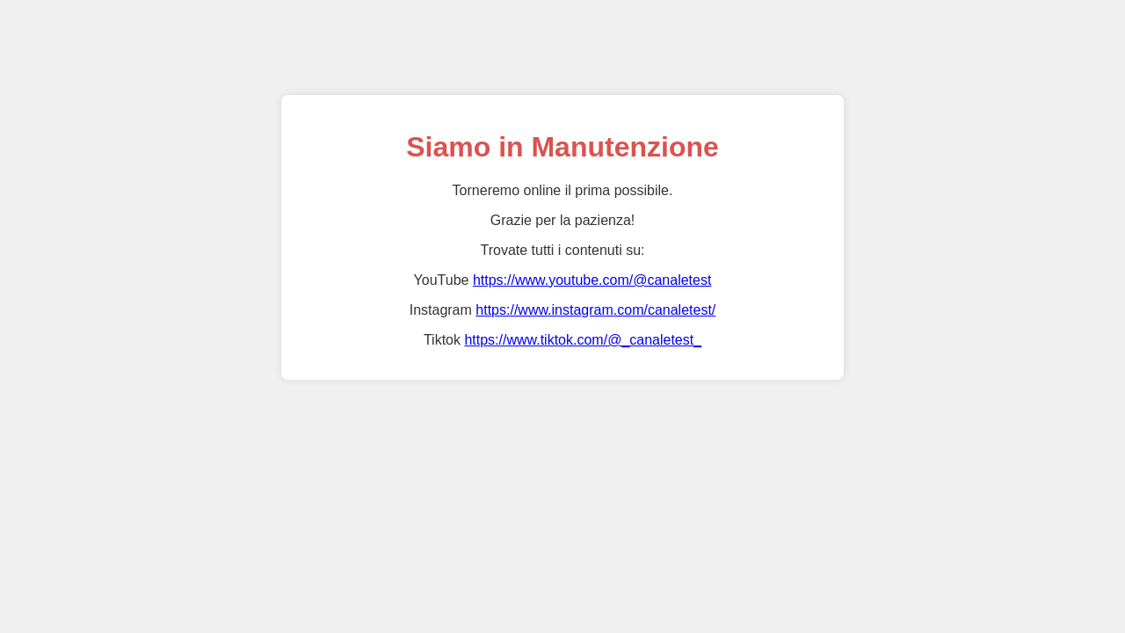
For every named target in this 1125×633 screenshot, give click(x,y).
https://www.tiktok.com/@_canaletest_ (582, 339)
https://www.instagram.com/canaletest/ (595, 309)
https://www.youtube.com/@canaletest (592, 280)
